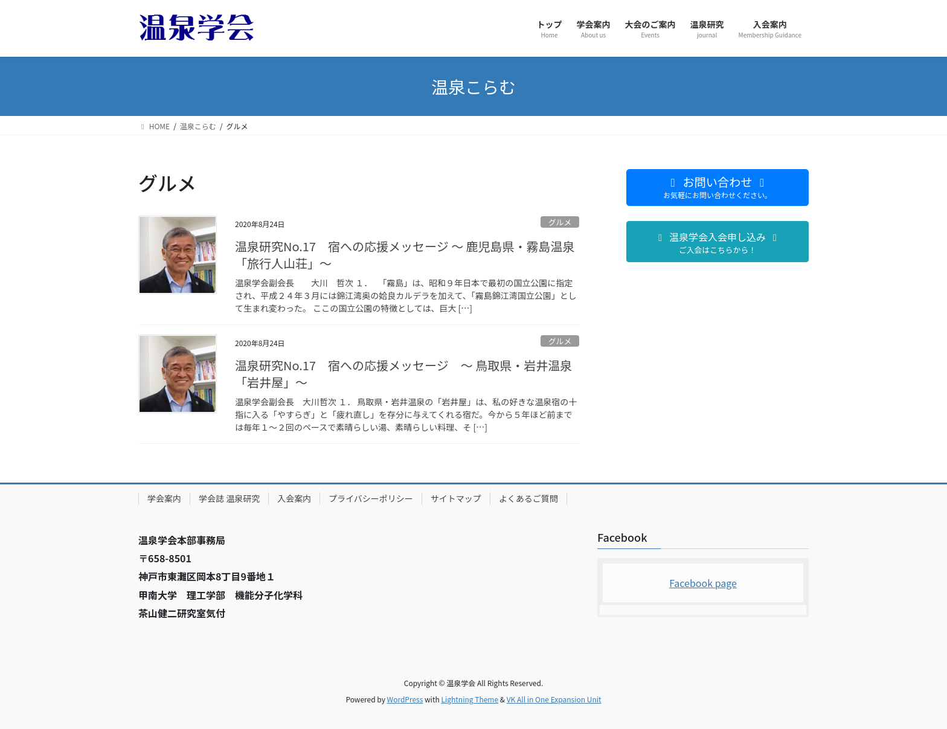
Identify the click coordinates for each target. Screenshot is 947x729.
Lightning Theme (469, 699)
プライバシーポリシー (371, 498)
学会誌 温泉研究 (229, 498)
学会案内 (164, 498)
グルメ (559, 222)
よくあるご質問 (528, 498)
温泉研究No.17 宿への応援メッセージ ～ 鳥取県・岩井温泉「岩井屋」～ (403, 373)
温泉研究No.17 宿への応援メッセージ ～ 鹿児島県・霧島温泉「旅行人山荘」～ (405, 254)
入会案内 (294, 498)
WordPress (405, 699)
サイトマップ (456, 498)
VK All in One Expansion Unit (554, 699)
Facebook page (703, 583)
